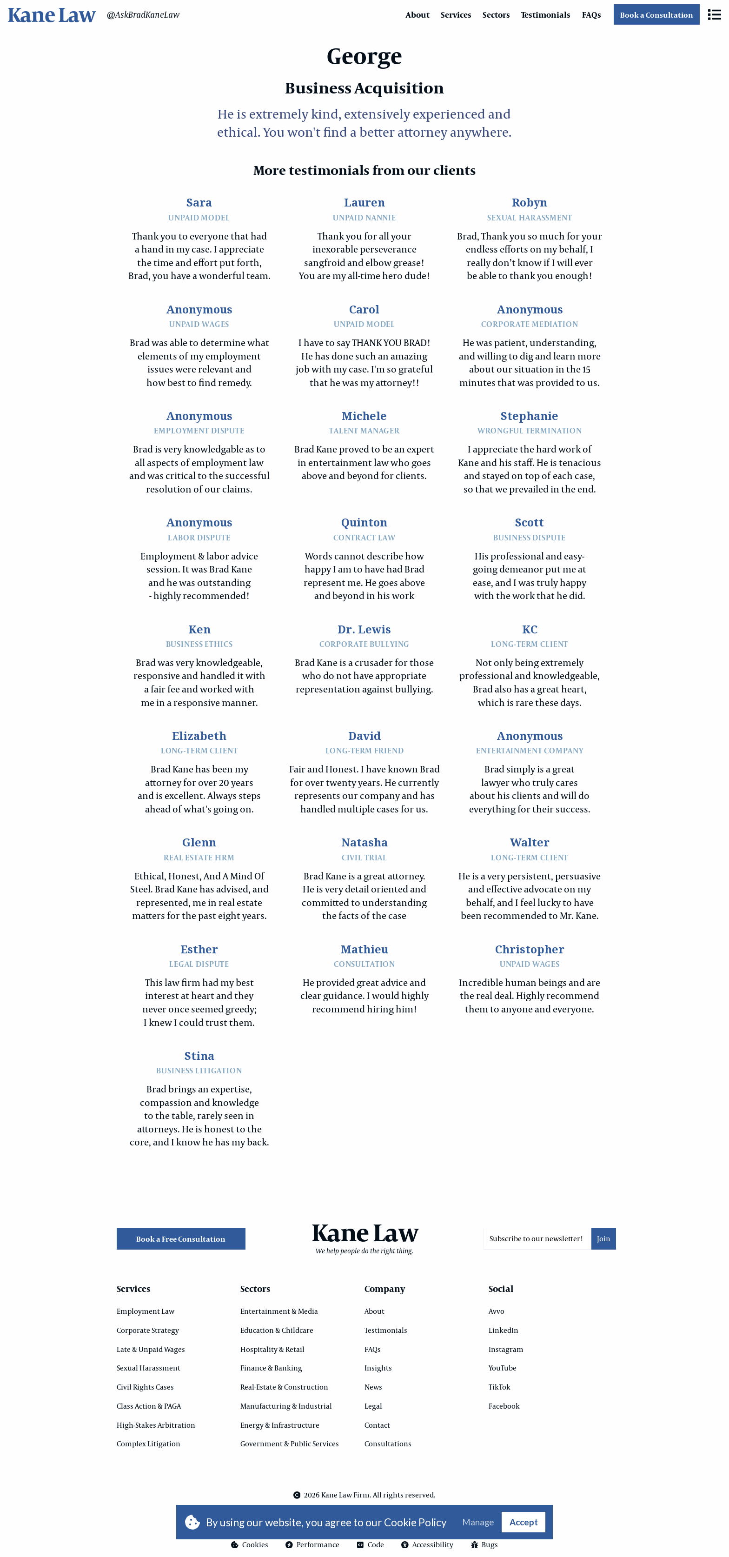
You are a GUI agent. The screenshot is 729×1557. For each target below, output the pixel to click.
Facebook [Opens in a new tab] (504, 1406)
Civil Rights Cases (145, 1386)
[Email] (537, 1239)
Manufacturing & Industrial (286, 1406)
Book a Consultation (656, 15)
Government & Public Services (289, 1443)
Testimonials (545, 14)
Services (456, 14)
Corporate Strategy (148, 1330)
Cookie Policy (415, 1522)
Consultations (387, 1443)
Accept (524, 1522)
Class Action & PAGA (149, 1406)
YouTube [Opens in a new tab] (503, 1367)
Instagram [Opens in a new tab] (506, 1349)
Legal (373, 1406)
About (418, 14)
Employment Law (145, 1311)
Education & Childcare (276, 1330)
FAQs (591, 14)
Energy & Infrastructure (279, 1425)
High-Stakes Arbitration (156, 1425)
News (373, 1386)
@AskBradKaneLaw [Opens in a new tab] (143, 14)
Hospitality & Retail (272, 1349)
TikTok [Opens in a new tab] (499, 1386)
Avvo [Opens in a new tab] (496, 1311)
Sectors (496, 14)
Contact (377, 1425)
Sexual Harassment (148, 1367)
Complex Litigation (148, 1443)
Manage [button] (478, 1522)
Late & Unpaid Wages (151, 1349)
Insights (378, 1367)
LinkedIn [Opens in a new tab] (503, 1330)
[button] (714, 14)
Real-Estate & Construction (284, 1386)
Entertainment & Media (279, 1311)
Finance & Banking (271, 1367)
